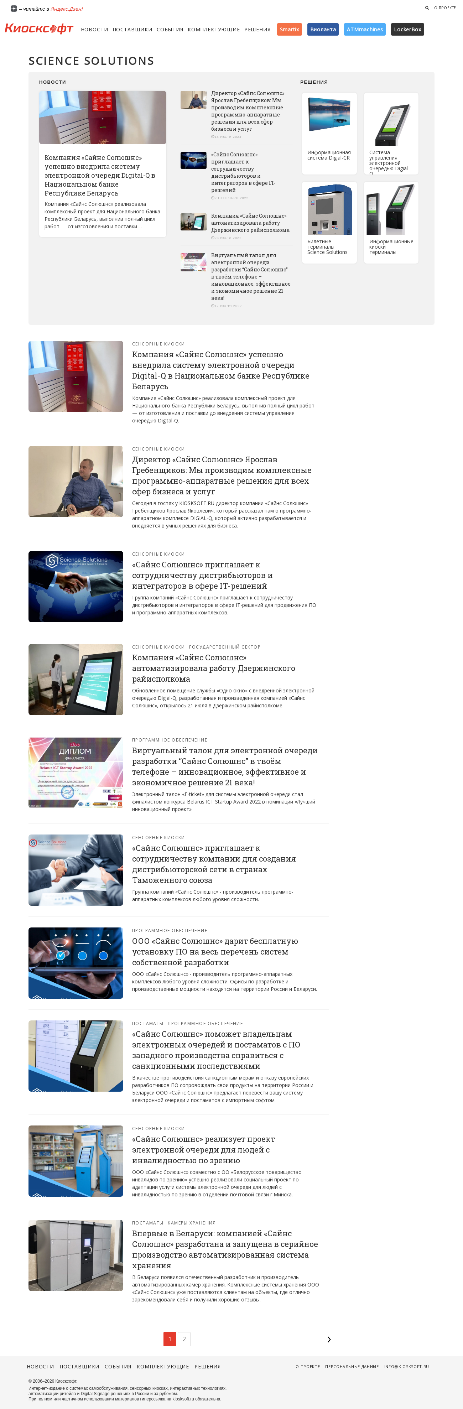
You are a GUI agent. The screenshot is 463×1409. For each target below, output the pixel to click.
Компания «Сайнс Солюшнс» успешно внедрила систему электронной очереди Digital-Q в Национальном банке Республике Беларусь (100, 175)
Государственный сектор (225, 647)
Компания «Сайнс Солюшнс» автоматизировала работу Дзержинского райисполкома (250, 222)
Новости (94, 29)
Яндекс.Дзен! (67, 8)
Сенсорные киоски (158, 344)
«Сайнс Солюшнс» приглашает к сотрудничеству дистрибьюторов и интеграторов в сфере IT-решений (243, 172)
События (170, 29)
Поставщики (132, 29)
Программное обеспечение (169, 740)
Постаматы (148, 1023)
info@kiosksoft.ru (406, 1366)
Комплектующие (214, 29)
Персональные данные (352, 1366)
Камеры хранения (192, 1223)
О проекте (445, 7)
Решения (257, 29)
